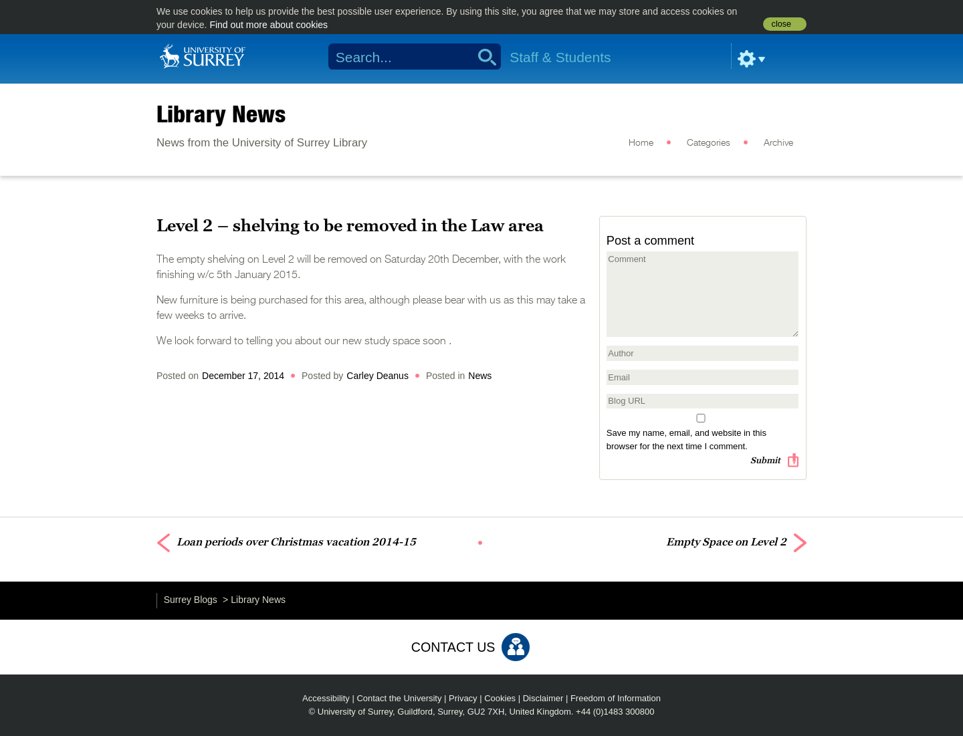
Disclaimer (543, 698)
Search (482, 56)
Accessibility (326, 698)
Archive (778, 143)
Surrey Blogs (190, 599)
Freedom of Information (615, 698)
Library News (221, 114)
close (781, 24)
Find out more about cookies (268, 24)
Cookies (500, 698)
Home (641, 143)
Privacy (463, 698)
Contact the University (398, 698)
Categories (708, 143)
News (480, 375)
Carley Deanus (377, 375)
